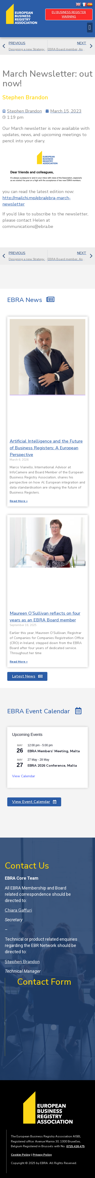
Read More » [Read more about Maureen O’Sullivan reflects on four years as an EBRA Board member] (19, 662)
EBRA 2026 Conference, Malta (52, 765)
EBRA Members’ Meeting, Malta (54, 751)
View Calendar (23, 776)
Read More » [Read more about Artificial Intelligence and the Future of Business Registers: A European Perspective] (19, 501)
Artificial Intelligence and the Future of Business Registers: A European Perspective (46, 447)
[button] (90, 27)
